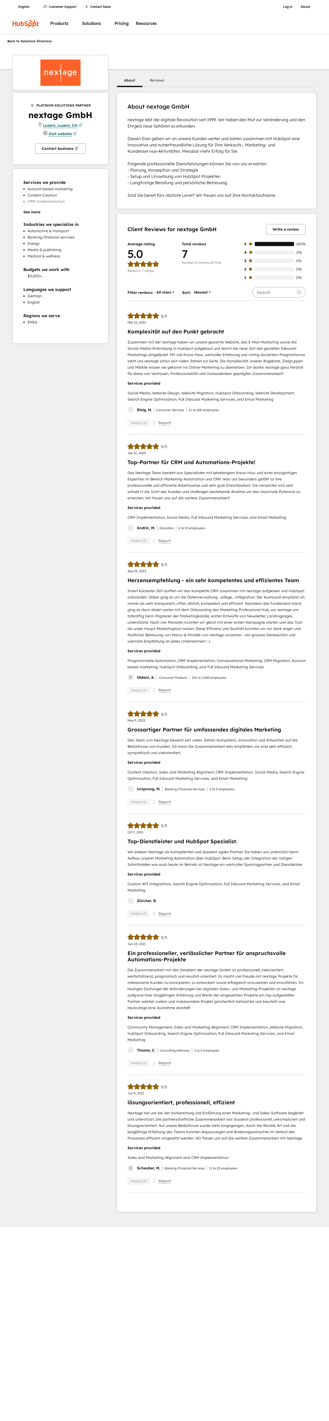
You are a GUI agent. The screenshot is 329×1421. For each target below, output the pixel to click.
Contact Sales (98, 7)
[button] (129, 80)
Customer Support (60, 7)
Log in (287, 7)
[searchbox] (279, 292)
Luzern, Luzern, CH (62, 125)
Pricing (122, 23)
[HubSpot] (26, 24)
